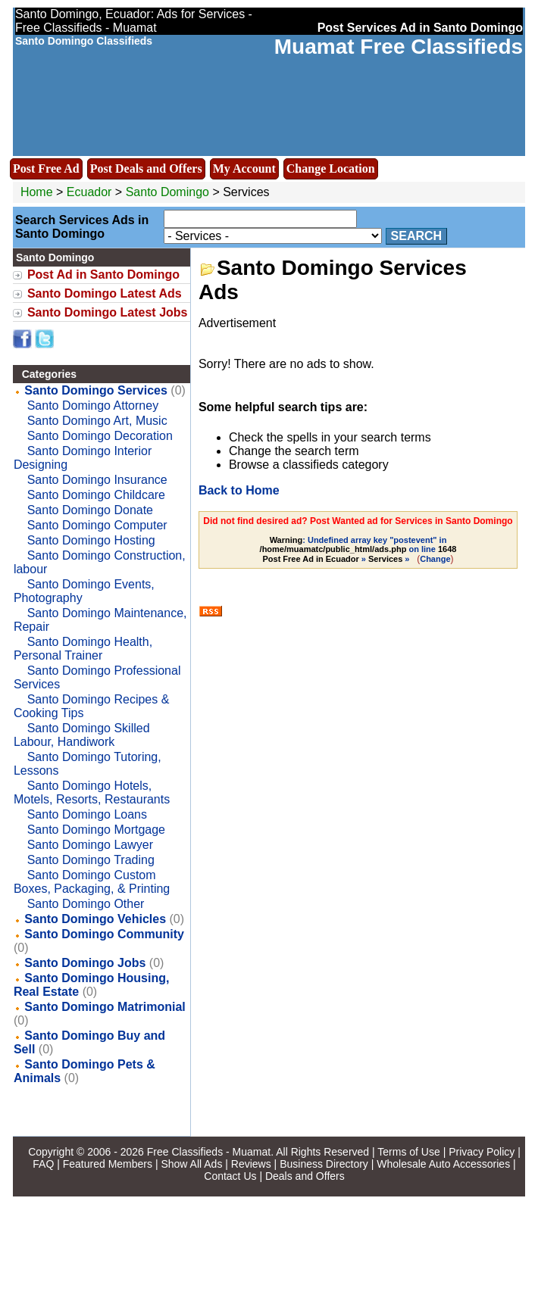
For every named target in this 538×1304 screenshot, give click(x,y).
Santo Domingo (169, 192)
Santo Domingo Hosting (91, 540)
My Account (244, 168)
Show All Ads (191, 1164)
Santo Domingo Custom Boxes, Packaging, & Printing (92, 882)
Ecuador (89, 192)
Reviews (251, 1164)
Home (36, 192)
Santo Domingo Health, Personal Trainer (83, 648)
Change (435, 558)
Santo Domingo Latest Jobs (107, 312)
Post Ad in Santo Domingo (103, 274)
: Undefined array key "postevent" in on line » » (358, 549)
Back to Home (239, 490)
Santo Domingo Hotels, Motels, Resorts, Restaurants (92, 792)
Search (417, 235)
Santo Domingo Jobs (84, 962)
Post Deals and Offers (146, 168)
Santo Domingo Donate (90, 510)
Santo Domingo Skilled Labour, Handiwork (82, 735)
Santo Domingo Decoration (100, 435)
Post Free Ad (46, 168)
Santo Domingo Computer (97, 525)
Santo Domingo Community (104, 934)
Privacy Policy (482, 1152)
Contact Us (230, 1176)
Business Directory (324, 1164)
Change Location (330, 168)
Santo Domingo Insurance (97, 479)
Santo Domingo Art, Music (97, 420)
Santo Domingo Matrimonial (104, 1006)
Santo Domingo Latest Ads (104, 293)
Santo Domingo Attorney (92, 405)
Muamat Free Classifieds (398, 46)
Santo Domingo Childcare (96, 494)
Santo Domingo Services (95, 390)
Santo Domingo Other (86, 903)
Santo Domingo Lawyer (90, 844)
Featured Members (107, 1164)
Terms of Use (408, 1152)
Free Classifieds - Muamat (209, 1152)
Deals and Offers (305, 1176)
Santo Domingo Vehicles (95, 918)
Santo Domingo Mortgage (96, 829)
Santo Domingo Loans (87, 814)
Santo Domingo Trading (91, 859)
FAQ (43, 1164)
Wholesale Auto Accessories (443, 1164)
